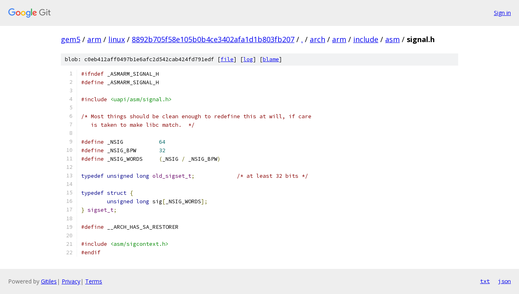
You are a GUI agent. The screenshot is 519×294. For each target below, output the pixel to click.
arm (94, 39)
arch (317, 39)
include (365, 39)
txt (485, 281)
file (227, 59)
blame (271, 59)
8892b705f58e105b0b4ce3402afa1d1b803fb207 (213, 39)
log (248, 59)
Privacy (71, 281)
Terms (93, 281)
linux (116, 39)
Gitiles (49, 281)
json (504, 281)
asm (392, 39)
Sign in (502, 13)
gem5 (70, 39)
